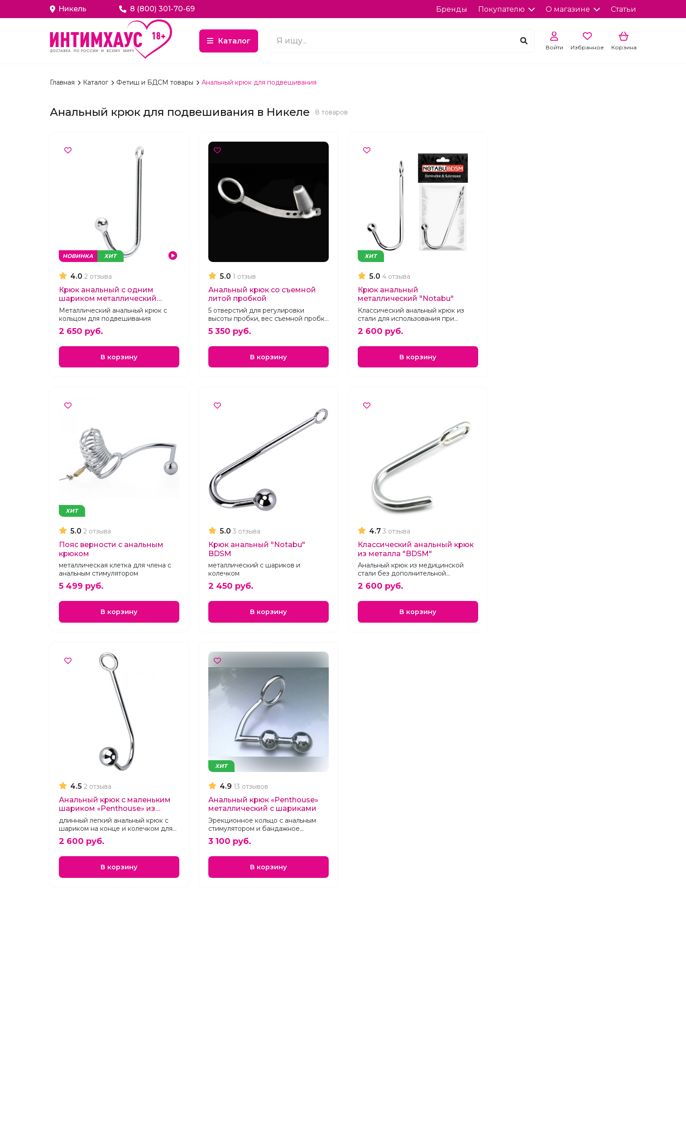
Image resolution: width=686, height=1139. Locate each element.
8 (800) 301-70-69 (157, 9)
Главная (63, 82)
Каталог (282, 41)
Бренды (451, 9)
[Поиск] (524, 41)
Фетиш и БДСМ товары (155, 82)
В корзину (119, 357)
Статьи (623, 9)
